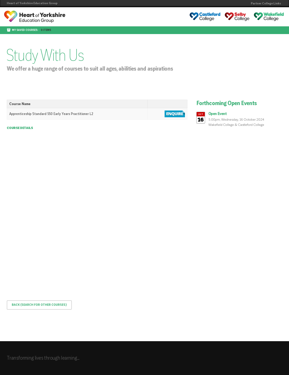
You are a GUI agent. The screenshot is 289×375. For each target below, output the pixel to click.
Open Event (217, 114)
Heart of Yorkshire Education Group (32, 3)
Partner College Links (266, 3)
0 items (46, 30)
